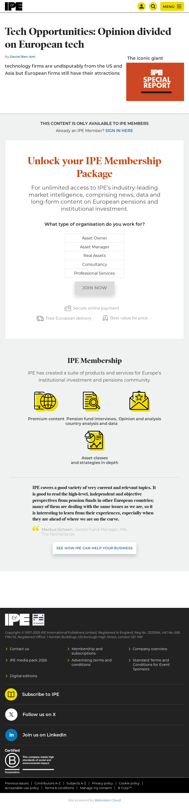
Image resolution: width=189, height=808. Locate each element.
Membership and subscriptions (87, 651)
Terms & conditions (59, 788)
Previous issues (17, 783)
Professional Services (94, 273)
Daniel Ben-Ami (22, 57)
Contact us (19, 649)
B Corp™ (125, 788)
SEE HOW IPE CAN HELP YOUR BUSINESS (94, 548)
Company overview (150, 649)
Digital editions (23, 676)
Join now (94, 288)
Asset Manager (94, 247)
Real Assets (94, 255)
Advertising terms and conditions (92, 662)
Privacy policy (102, 783)
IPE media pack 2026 (28, 660)
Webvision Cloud (107, 800)
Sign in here (119, 130)
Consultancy (94, 264)
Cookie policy (129, 783)
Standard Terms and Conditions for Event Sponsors (151, 664)
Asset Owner (94, 238)
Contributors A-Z (47, 783)
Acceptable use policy (22, 788)
